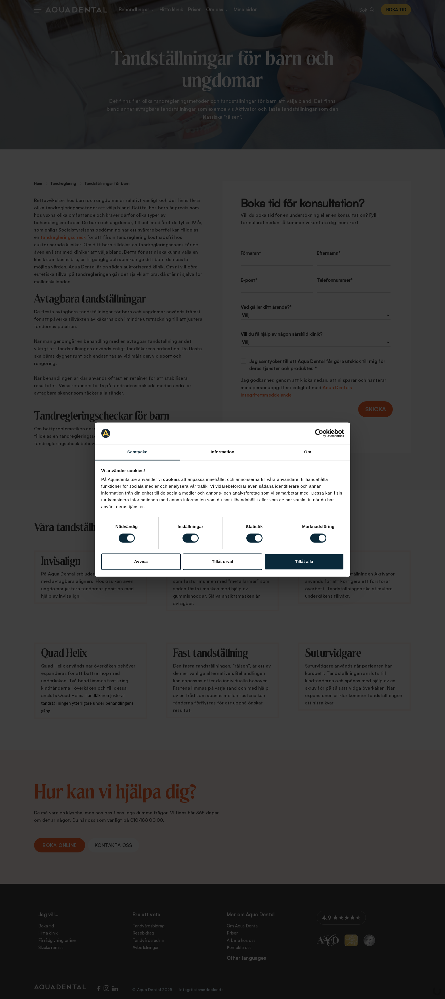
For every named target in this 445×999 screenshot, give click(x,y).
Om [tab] (307, 452)
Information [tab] (222, 452)
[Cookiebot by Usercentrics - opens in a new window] (319, 433)
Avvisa (141, 561)
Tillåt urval (222, 561)
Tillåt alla (304, 561)
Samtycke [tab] (137, 452)
